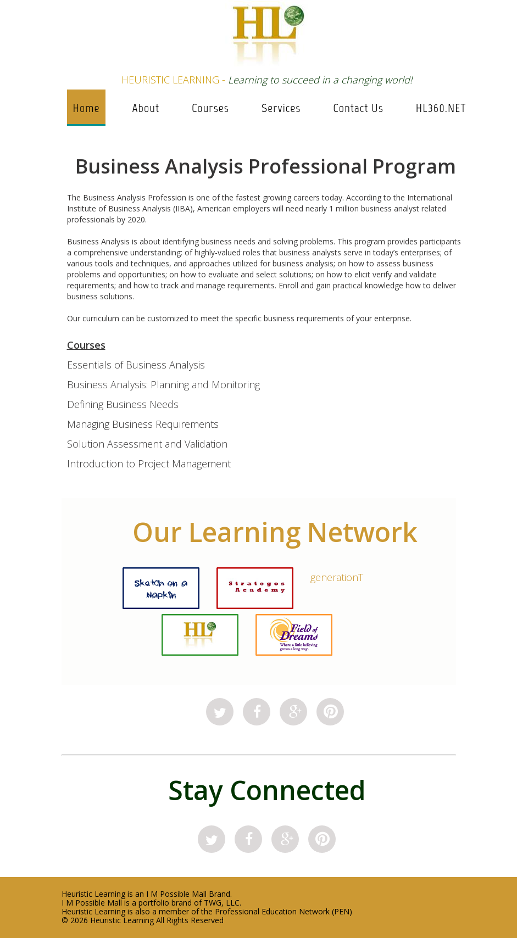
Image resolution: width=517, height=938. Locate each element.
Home (86, 108)
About (145, 108)
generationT (336, 577)
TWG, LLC (222, 902)
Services (281, 108)
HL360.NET (441, 108)
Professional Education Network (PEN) (283, 911)
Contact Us (358, 108)
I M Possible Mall (176, 894)
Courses (210, 108)
